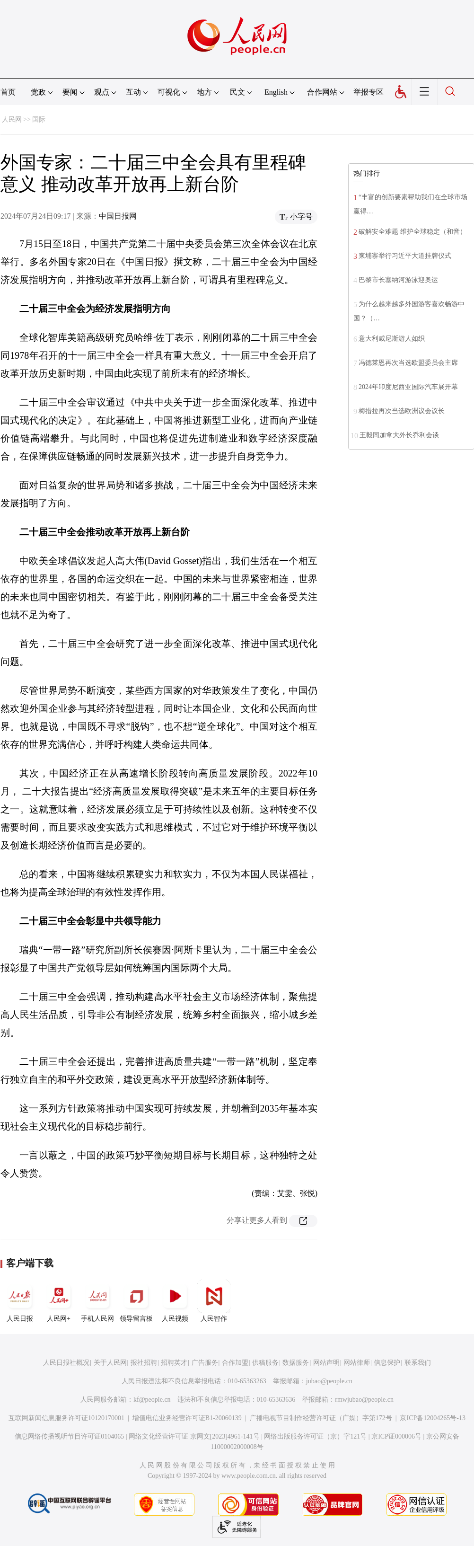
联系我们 (417, 1362)
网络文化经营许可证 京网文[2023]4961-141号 (194, 1436)
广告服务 (205, 1362)
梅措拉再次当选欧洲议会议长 (402, 411)
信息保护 (387, 1362)
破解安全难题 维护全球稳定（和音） (412, 231)
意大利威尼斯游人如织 (392, 338)
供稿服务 (265, 1362)
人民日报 (19, 1301)
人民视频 (175, 1301)
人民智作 (213, 1301)
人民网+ (58, 1301)
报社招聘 (144, 1362)
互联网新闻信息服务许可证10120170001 (66, 1418)
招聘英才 (174, 1362)
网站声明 (326, 1362)
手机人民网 (97, 1301)
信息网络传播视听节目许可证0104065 (69, 1436)
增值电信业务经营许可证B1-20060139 (187, 1418)
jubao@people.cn (329, 1381)
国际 (38, 119)
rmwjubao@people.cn (364, 1399)
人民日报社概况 (66, 1362)
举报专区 (368, 92)
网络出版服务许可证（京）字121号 (315, 1436)
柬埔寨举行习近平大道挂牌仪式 (405, 255)
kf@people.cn (152, 1399)
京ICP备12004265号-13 (432, 1418)
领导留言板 (136, 1301)
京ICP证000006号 (396, 1436)
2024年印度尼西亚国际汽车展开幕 (408, 386)
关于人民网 (110, 1362)
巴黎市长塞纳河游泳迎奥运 (398, 279)
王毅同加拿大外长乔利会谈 (399, 435)
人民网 (12, 119)
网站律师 (356, 1362)
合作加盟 (235, 1362)
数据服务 (295, 1362)
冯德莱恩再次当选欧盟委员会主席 (408, 362)
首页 (8, 92)
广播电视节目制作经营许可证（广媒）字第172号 (321, 1418)
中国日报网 (118, 216)
